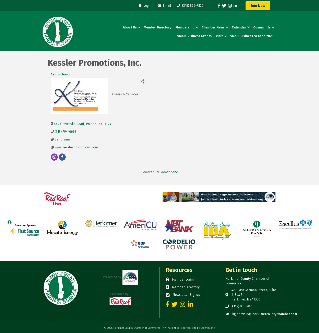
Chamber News (213, 27)
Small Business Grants (194, 36)
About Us (130, 27)
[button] (258, 5)
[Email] (163, 5)
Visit (219, 36)
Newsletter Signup (186, 295)
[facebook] (62, 157)
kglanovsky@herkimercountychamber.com (264, 314)
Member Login (183, 279)
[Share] (142, 81)
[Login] (144, 5)
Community (262, 27)
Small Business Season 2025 (251, 36)
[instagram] (54, 157)
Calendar (239, 27)
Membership (185, 27)
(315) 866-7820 (242, 306)
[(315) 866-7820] (189, 5)
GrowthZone (169, 172)
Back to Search (60, 74)
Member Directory (157, 27)
